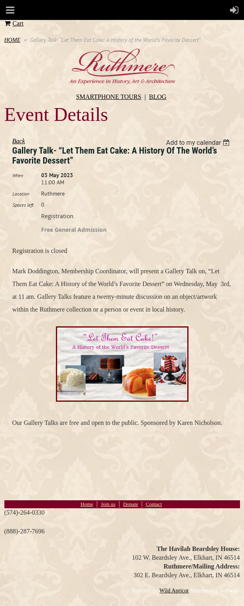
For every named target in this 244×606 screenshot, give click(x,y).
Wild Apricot (173, 591)
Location (20, 194)
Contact (154, 504)
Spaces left (23, 205)
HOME (12, 40)
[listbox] (199, 143)
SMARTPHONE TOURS (108, 96)
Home (87, 504)
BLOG (158, 96)
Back (18, 141)
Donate (130, 504)
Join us (108, 504)
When (17, 175)
